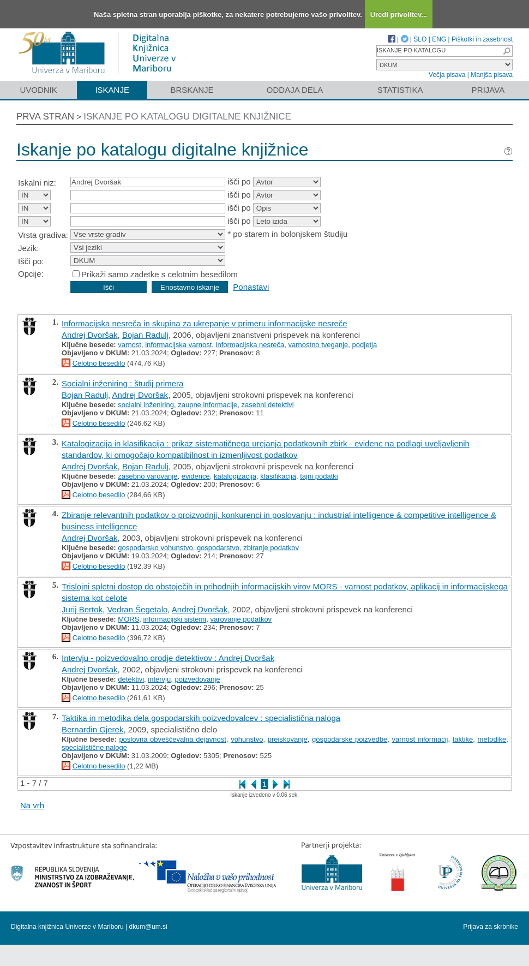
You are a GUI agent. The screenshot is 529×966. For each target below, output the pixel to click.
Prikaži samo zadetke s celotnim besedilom (159, 274)
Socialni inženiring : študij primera (122, 383)
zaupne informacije (207, 405)
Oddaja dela (295, 89)
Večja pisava (447, 75)
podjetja (364, 345)
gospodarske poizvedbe (349, 739)
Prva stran (45, 116)
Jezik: (28, 248)
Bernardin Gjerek (92, 729)
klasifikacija (278, 476)
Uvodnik (38, 89)
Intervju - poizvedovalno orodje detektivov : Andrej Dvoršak (168, 658)
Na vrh (32, 805)
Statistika (400, 89)
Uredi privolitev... (399, 14)
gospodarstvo (218, 548)
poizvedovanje (197, 679)
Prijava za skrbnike (490, 927)
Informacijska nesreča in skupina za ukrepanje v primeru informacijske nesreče (204, 323)
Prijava (488, 89)
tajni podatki (319, 476)
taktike (463, 739)
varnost (129, 345)
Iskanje (112, 89)
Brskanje (191, 89)
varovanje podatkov (241, 619)
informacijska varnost (178, 345)
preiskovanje (288, 739)
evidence (196, 476)
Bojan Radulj (145, 334)
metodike (492, 739)
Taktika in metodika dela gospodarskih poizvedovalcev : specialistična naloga (201, 718)
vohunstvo (247, 739)
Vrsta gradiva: (43, 235)
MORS (128, 619)
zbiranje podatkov (271, 548)
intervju (159, 679)
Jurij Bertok (82, 609)
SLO (419, 39)
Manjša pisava (492, 75)
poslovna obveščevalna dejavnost (172, 739)
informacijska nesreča (250, 345)
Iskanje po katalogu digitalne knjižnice (187, 116)
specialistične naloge (94, 747)
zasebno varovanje (147, 476)
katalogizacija (235, 476)
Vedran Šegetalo (137, 609)
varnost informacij (420, 739)
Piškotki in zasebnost (482, 39)
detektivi (131, 679)
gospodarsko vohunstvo (155, 548)
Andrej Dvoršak (90, 334)
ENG (439, 39)
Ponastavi (251, 286)
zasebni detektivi (268, 405)
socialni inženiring (146, 405)
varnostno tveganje (318, 345)
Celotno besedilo (99, 363)
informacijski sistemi (175, 619)
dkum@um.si (148, 927)
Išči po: (31, 261)
